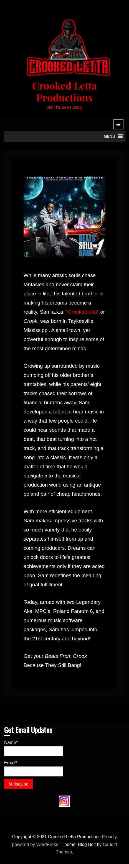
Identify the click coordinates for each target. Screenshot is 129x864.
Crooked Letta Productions (64, 91)
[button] (109, 136)
